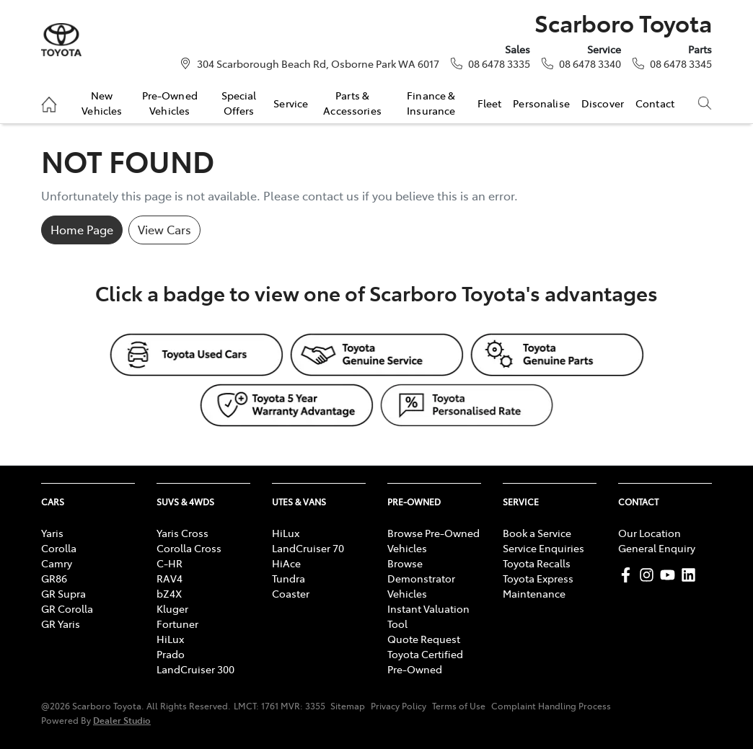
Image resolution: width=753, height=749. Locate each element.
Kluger (172, 608)
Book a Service (537, 533)
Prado (171, 654)
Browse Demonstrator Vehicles (421, 578)
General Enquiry (656, 548)
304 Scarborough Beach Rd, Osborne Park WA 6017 (318, 63)
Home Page (81, 229)
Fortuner (177, 623)
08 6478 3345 (681, 63)
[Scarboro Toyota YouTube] (670, 574)
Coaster (290, 593)
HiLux (170, 638)
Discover (602, 103)
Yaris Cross (182, 533)
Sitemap (347, 706)
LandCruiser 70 (308, 548)
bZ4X (169, 593)
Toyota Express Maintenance (538, 585)
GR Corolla (67, 608)
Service (290, 103)
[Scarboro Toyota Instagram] (649, 574)
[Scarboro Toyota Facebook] (628, 574)
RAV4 (169, 578)
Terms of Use (458, 706)
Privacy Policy (398, 706)
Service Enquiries (543, 548)
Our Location (649, 533)
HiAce (286, 563)
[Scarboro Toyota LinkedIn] (691, 574)
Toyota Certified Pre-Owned (425, 661)
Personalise (541, 103)
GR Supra (63, 593)
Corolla (58, 548)
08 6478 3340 (590, 63)
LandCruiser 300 (195, 669)
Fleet (489, 103)
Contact (654, 103)
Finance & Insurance (431, 102)
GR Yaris (60, 623)
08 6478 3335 (499, 63)
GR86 (54, 578)
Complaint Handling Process (551, 706)
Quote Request (423, 638)
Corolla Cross (189, 548)
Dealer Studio (122, 720)
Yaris (52, 533)
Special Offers (239, 102)
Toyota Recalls (537, 563)
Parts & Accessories (352, 102)
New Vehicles (102, 102)
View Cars (164, 229)
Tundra (288, 578)
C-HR (169, 563)
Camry (56, 563)
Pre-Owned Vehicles (170, 102)
